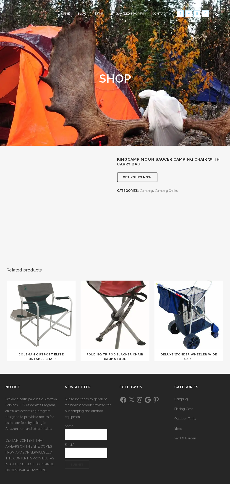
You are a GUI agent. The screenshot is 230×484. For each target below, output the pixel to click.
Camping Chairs (166, 191)
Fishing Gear (183, 409)
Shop (178, 428)
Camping (146, 191)
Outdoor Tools (185, 419)
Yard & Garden (185, 438)
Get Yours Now (137, 177)
